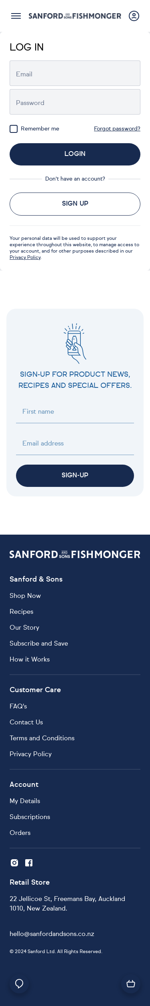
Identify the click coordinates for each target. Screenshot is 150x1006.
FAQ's (18, 707)
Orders (20, 833)
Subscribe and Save (39, 644)
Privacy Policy (25, 257)
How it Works (30, 660)
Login (75, 154)
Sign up (75, 204)
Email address (43, 444)
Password (30, 103)
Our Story (24, 628)
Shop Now (25, 596)
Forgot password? (117, 129)
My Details (25, 801)
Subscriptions (30, 817)
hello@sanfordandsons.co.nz (52, 934)
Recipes (21, 612)
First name (38, 412)
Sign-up (75, 476)
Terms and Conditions (42, 739)
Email (24, 75)
